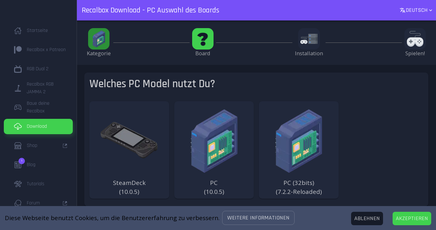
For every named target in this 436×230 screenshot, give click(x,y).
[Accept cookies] (412, 218)
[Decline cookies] (367, 218)
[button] (258, 218)
